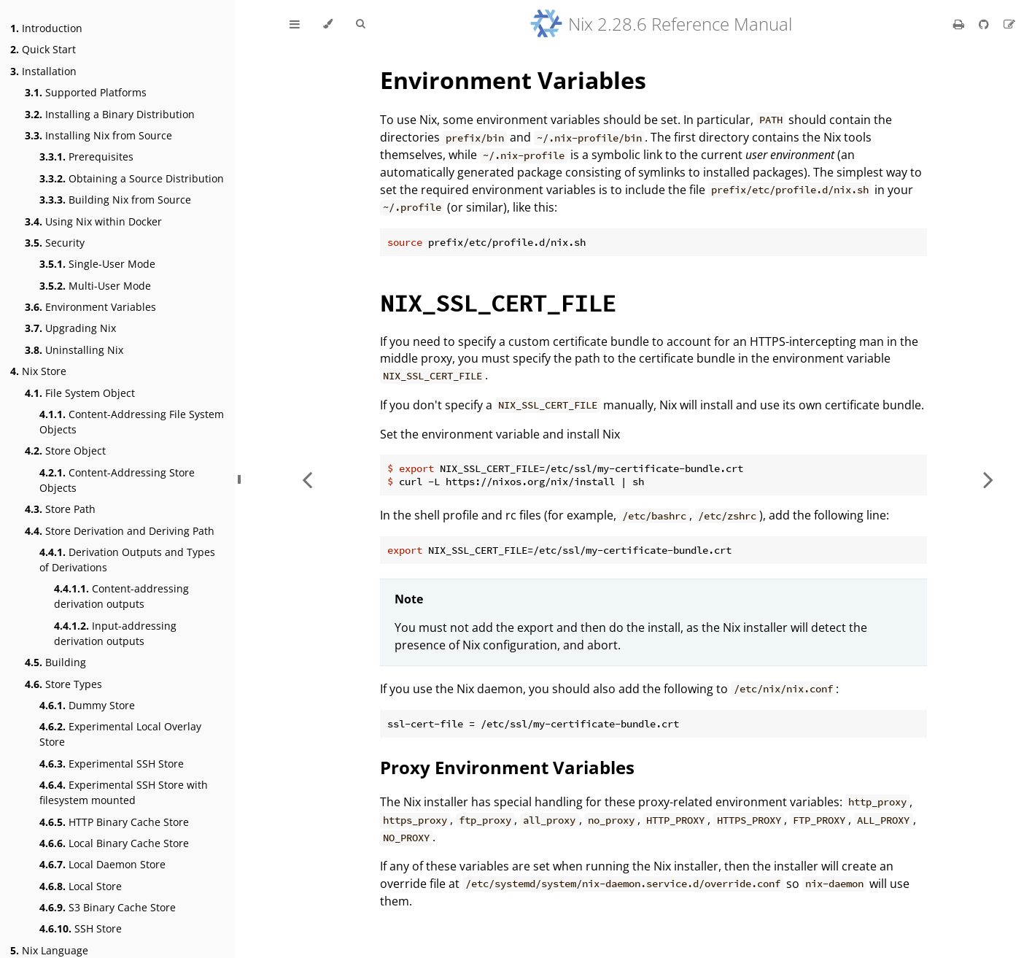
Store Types (63, 684)
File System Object (80, 393)
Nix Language (49, 950)
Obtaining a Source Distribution (131, 178)
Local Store (80, 886)
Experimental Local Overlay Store (120, 734)
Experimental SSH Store (111, 763)
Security (55, 243)
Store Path (60, 509)
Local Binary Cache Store (114, 843)
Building (55, 662)
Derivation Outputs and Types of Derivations (127, 559)
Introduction (46, 28)
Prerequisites (86, 156)
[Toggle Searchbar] (360, 24)
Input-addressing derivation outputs (115, 633)
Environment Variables (90, 307)
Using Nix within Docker (93, 221)
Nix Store (38, 371)
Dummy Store (87, 705)
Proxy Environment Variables (507, 767)
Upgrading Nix (70, 328)
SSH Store (80, 928)
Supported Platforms (86, 92)
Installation (43, 71)
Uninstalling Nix (74, 350)
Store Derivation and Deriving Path (119, 531)
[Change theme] (327, 24)
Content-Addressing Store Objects (117, 480)
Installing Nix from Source (98, 135)
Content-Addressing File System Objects (131, 421)
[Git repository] (985, 24)
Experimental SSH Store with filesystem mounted (123, 792)
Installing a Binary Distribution (110, 114)
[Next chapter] (988, 479)
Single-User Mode (97, 264)
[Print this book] (960, 24)
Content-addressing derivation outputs (121, 596)
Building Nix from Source (115, 199)
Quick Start (43, 49)
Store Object (65, 450)
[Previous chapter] (307, 479)
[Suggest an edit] (1009, 24)
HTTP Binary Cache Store (114, 822)
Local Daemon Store (102, 864)
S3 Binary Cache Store (107, 907)
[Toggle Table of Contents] (294, 24)
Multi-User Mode (95, 286)
